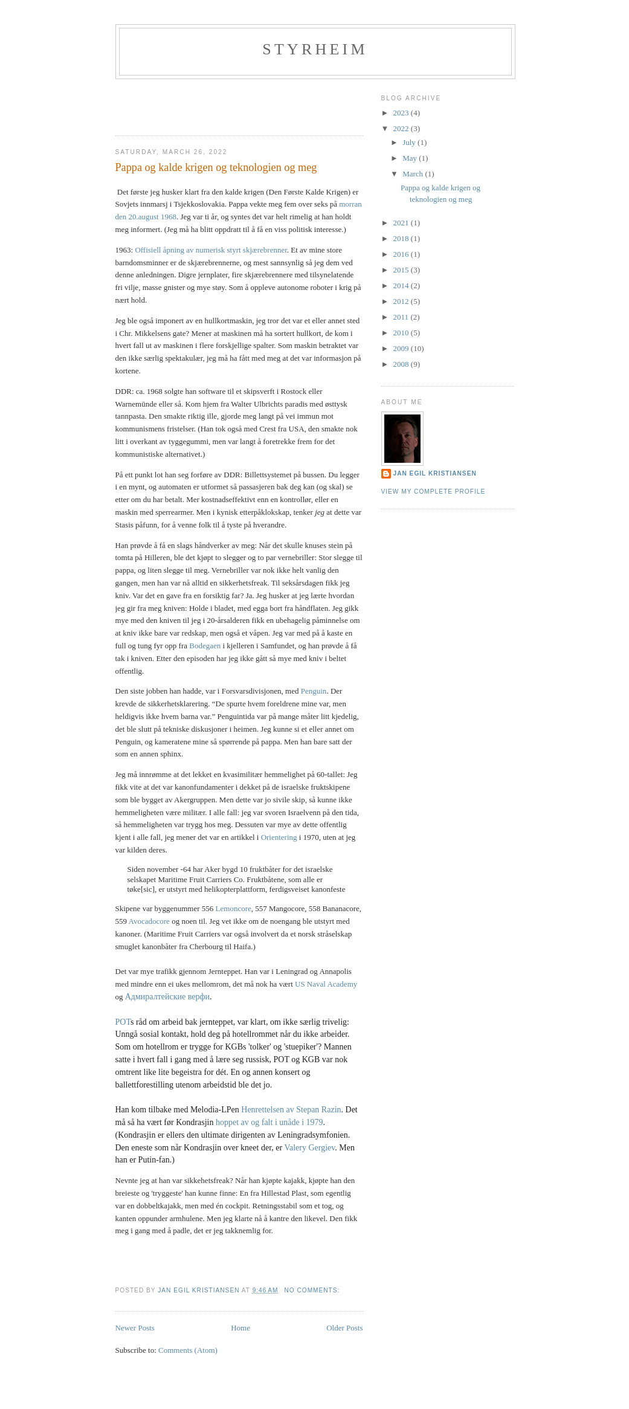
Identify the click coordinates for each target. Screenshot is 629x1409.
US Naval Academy (326, 983)
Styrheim (315, 49)
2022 (402, 128)
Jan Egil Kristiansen (435, 473)
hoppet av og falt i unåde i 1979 (269, 1122)
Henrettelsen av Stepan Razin (291, 1109)
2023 (402, 112)
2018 (402, 238)
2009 (402, 348)
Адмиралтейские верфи (167, 996)
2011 (402, 316)
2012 (402, 301)
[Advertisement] (186, 103)
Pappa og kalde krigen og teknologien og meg (216, 167)
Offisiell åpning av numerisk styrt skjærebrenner (210, 249)
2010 (402, 332)
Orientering (279, 837)
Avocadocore (150, 921)
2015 (402, 269)
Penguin (314, 690)
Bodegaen (205, 645)
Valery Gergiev (309, 1147)
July (410, 142)
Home (240, 1327)
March (413, 173)
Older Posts (344, 1327)
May (410, 158)
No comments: (313, 1290)
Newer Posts (135, 1327)
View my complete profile (433, 491)
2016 (402, 254)
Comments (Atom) (188, 1350)
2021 (402, 222)
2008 (402, 364)
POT (123, 1022)
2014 (402, 285)
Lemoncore (233, 908)
